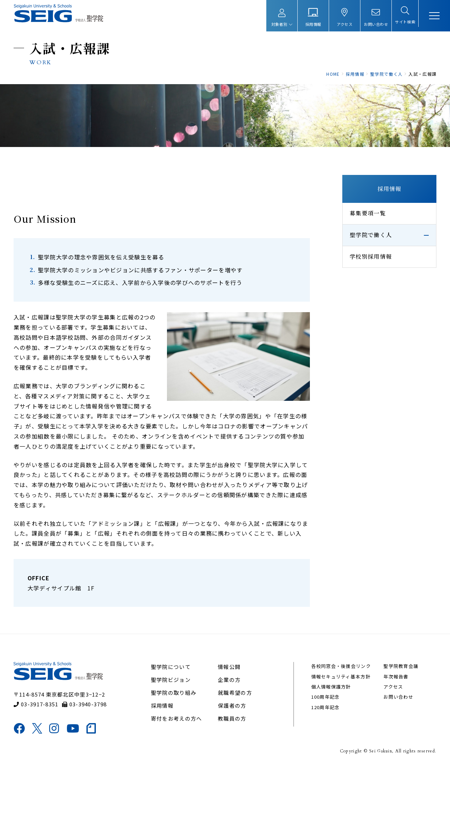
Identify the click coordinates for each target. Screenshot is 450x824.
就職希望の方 (236, 748)
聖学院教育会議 (394, 722)
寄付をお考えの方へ (180, 774)
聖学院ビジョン (175, 735)
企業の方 (230, 735)
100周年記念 (322, 752)
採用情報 (380, 226)
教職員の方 (233, 774)
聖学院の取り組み (177, 748)
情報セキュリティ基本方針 (338, 732)
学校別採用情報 (362, 294)
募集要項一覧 (359, 251)
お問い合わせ (392, 752)
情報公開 (230, 722)
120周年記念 (322, 763)
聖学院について (175, 722)
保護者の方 (233, 761)
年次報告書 (389, 732)
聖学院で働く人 (362, 272)
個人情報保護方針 (328, 742)
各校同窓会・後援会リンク (338, 722)
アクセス (387, 742)
